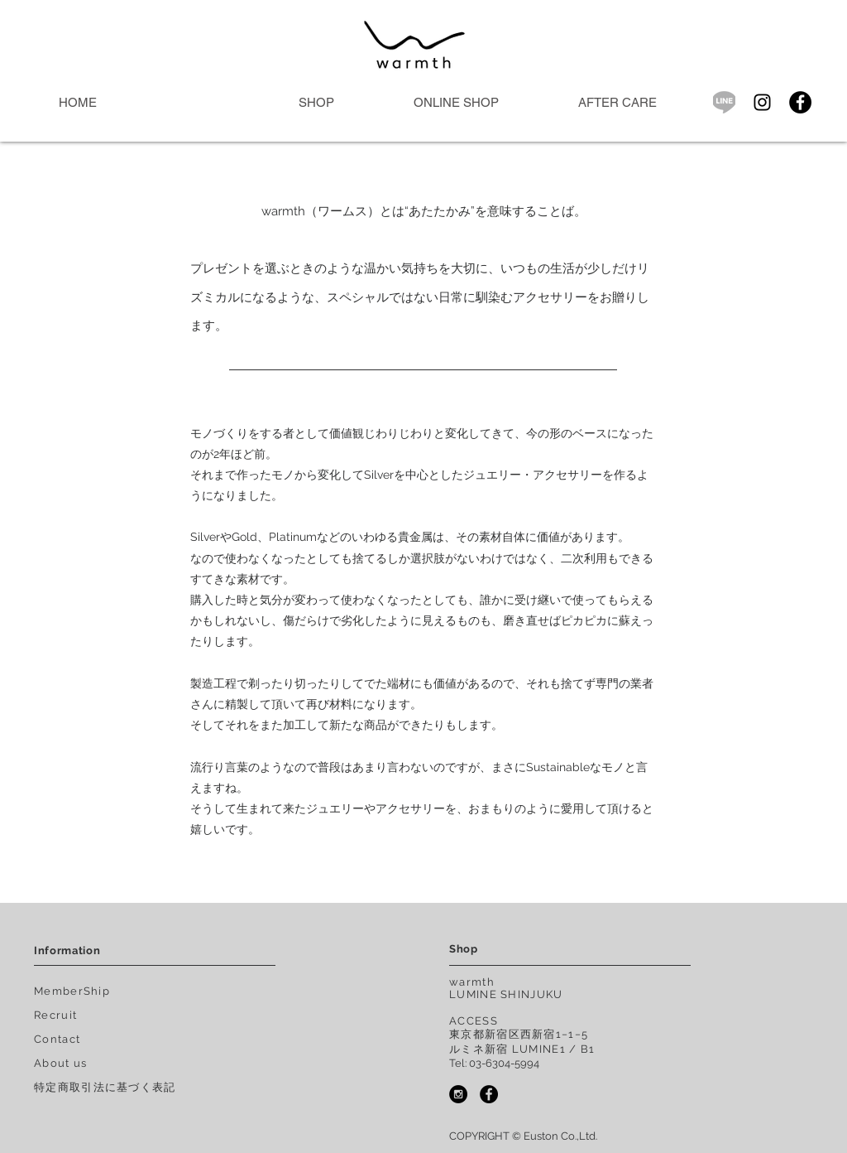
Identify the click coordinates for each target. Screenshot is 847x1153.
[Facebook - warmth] (489, 1094)
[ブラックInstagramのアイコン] (762, 102)
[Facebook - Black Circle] (800, 102)
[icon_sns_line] (724, 102)
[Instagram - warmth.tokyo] (458, 1094)
